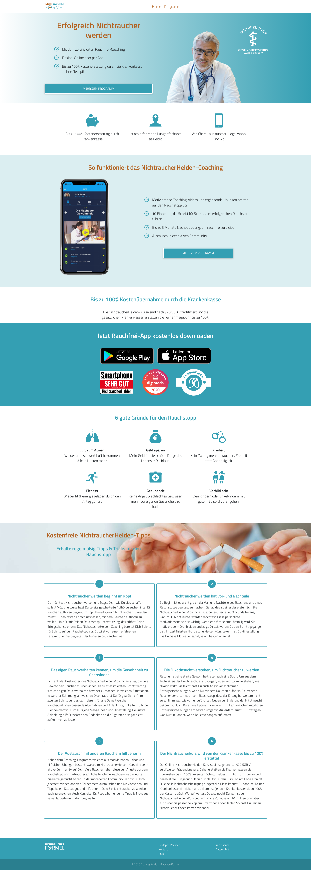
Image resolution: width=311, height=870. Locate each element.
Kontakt (163, 849)
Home (156, 6)
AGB (161, 854)
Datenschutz (223, 849)
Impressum (222, 845)
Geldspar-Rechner (169, 845)
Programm (172, 6)
